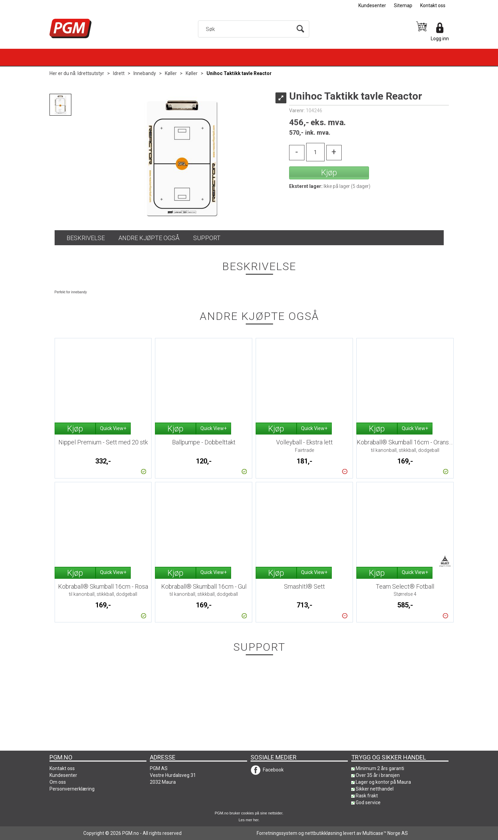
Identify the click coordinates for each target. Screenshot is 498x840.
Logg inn (440, 38)
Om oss (57, 782)
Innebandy (144, 73)
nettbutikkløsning (323, 833)
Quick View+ (113, 428)
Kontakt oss (432, 5)
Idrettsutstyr (90, 73)
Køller (171, 73)
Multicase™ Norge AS (385, 833)
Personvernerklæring (72, 789)
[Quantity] (315, 152)
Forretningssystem (277, 833)
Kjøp (329, 172)
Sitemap (403, 5)
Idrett (119, 73)
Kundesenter (372, 5)
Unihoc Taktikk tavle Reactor (239, 73)
